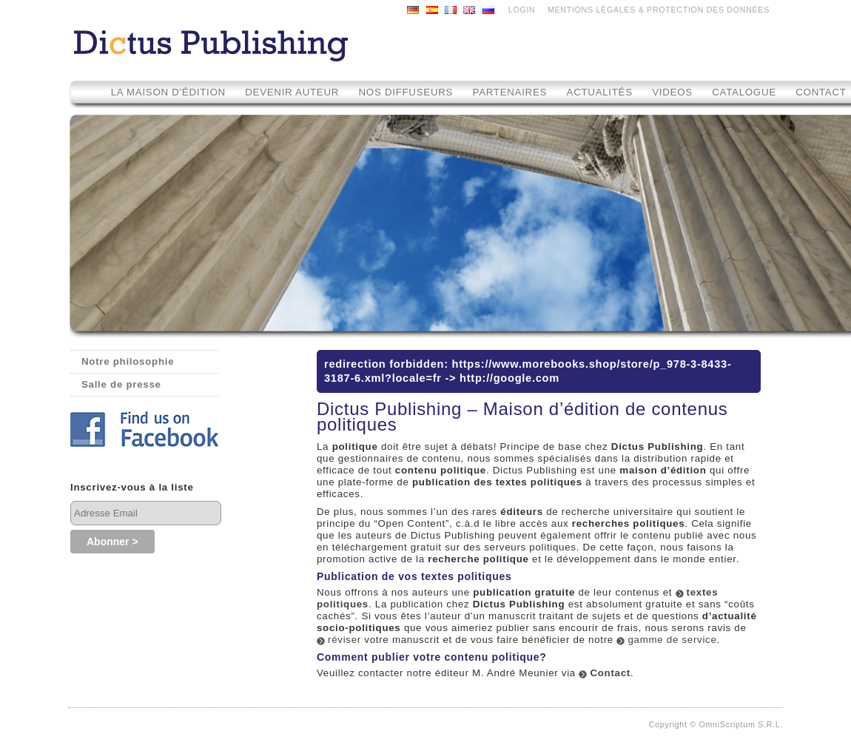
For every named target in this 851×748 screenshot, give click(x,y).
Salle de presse (121, 384)
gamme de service (672, 639)
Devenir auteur (292, 92)
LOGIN (522, 9)
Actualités (600, 92)
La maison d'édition (168, 92)
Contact (610, 672)
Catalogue (744, 92)
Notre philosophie (127, 361)
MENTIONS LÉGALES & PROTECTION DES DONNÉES (659, 9)
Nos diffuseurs (406, 92)
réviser (344, 639)
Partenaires (510, 92)
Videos (674, 92)
